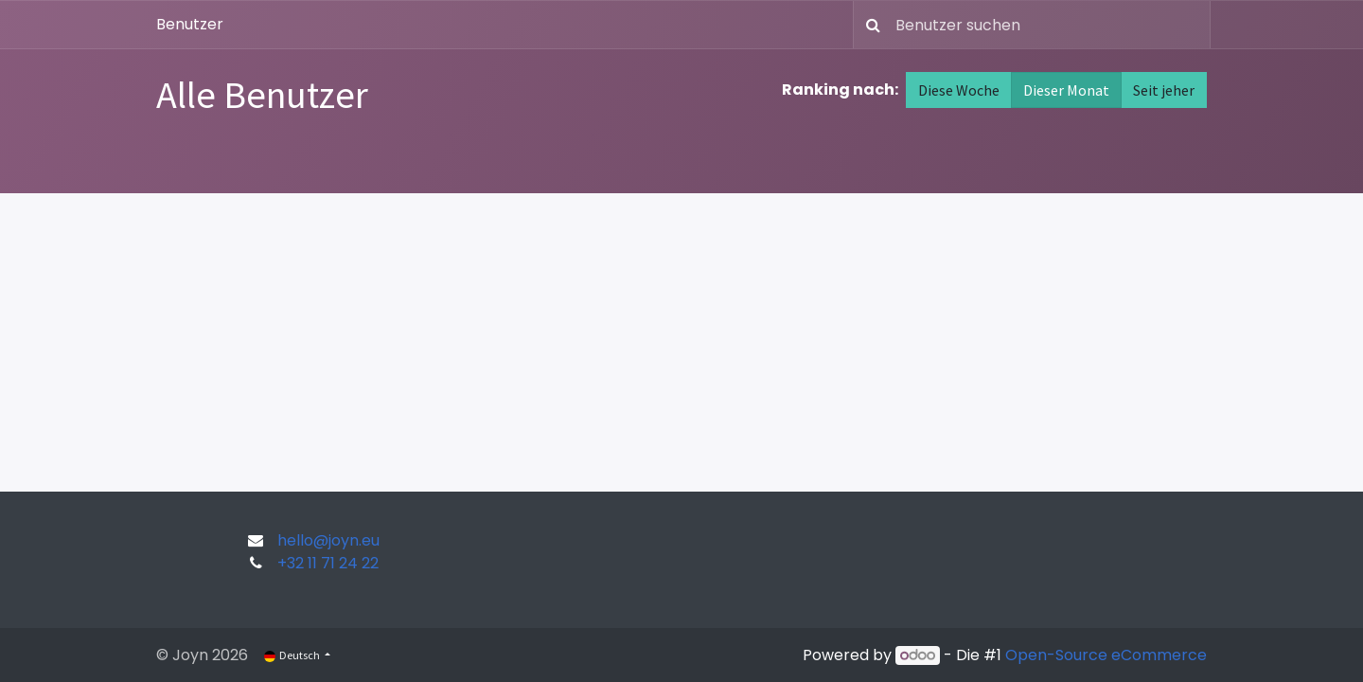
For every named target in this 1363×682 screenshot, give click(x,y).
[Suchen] (869, 24)
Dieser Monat (1066, 90)
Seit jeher (1164, 90)
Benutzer (189, 24)
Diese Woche (959, 90)
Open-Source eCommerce (1106, 655)
